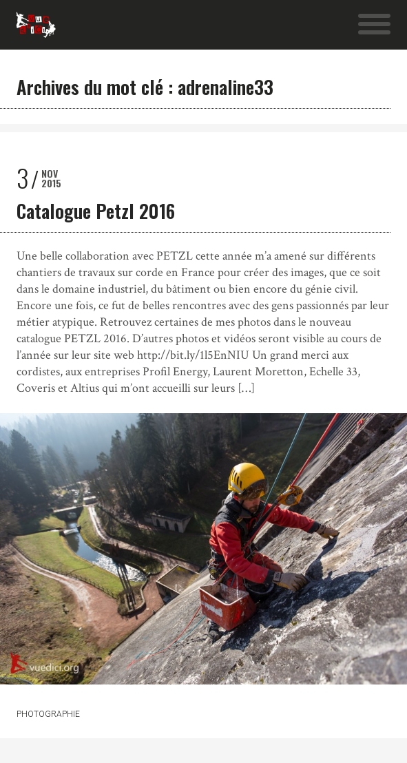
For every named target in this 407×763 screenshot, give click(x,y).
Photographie (48, 714)
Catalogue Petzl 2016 (96, 210)
